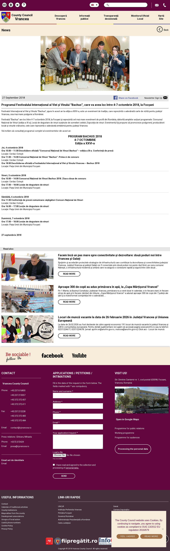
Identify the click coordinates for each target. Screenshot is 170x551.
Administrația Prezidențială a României (74, 519)
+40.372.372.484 (18, 420)
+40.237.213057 (18, 395)
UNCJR (61, 506)
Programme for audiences (127, 437)
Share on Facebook (128, 98)
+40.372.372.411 (18, 404)
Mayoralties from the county (13, 513)
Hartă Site (161, 17)
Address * (57, 401)
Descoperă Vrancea (61, 17)
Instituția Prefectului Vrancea (70, 509)
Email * (56, 422)
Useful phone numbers (11, 522)
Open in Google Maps (127, 419)
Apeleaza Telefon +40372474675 (165, 5)
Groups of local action (10, 519)
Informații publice (84, 17)
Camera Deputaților (121, 509)
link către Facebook (52, 355)
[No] (162, 529)
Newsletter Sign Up (153, 98)
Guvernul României (66, 516)
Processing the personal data (133, 449)
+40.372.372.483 (18, 416)
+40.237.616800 (18, 390)
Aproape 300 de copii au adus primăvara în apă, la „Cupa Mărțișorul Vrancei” (108, 286)
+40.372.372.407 (18, 399)
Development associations (12, 516)
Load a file (58, 452)
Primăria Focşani (65, 513)
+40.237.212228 (18, 411)
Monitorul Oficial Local (140, 17)
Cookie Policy (7, 526)
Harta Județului (64, 523)
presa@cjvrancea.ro (20, 446)
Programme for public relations (129, 428)
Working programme (124, 433)
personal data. (72, 468)
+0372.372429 (17, 442)
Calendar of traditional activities (14, 507)
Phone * (57, 412)
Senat (115, 506)
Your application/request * (65, 432)
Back (163, 30)
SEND (64, 476)
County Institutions (9, 510)
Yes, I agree (127, 536)
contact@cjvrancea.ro (21, 427)
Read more (69, 274)
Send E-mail (157, 5)
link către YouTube (79, 355)
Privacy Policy (7, 529)
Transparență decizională (111, 17)
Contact (4, 504)
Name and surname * (63, 391)
